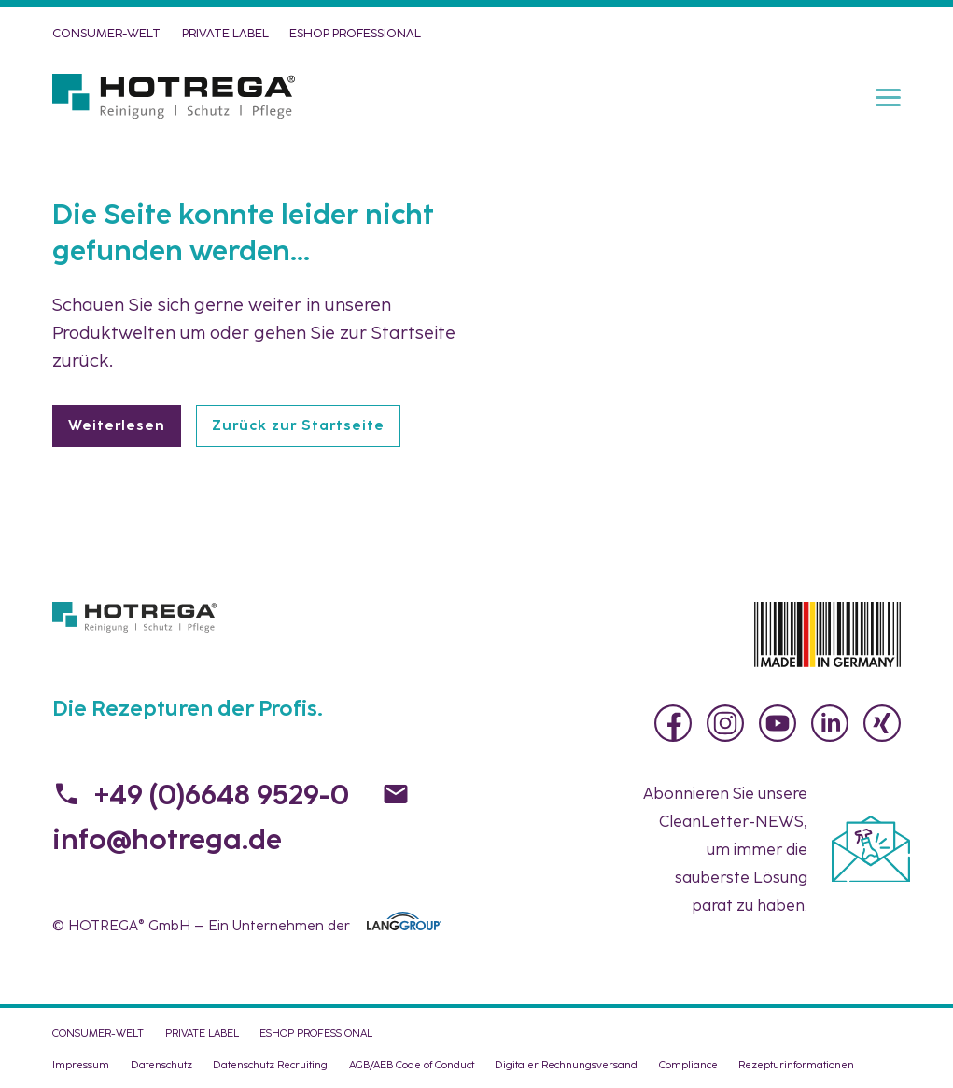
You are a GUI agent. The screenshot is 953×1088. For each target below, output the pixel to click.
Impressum (80, 1064)
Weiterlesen (116, 425)
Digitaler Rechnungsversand (566, 1064)
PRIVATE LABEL (225, 33)
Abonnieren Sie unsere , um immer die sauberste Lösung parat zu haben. (725, 849)
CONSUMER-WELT (106, 33)
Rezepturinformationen (796, 1064)
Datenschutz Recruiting (270, 1064)
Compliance (688, 1064)
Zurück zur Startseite (298, 425)
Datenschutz (161, 1064)
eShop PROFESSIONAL (355, 33)
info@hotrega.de (167, 839)
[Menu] (888, 96)
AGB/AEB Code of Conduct (411, 1064)
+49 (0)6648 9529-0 (221, 794)
